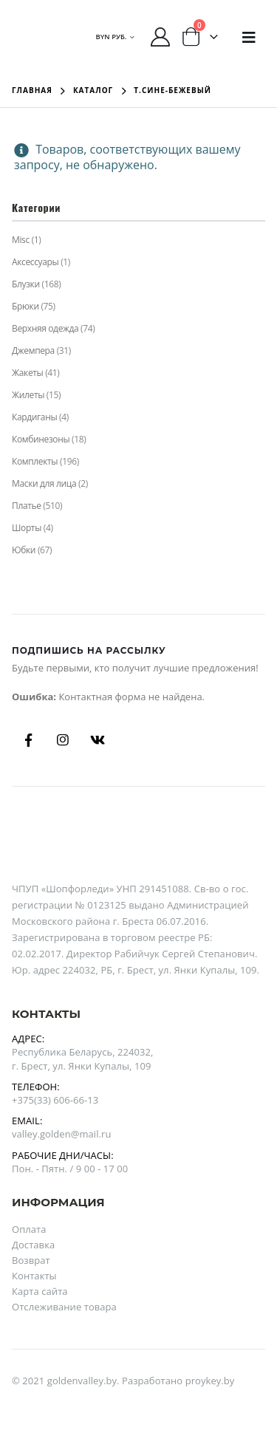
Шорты (26, 527)
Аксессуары (35, 262)
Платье (26, 505)
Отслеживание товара (64, 1306)
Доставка (33, 1244)
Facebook (28, 740)
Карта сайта (40, 1291)
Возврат (31, 1260)
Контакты (34, 1275)
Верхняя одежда (45, 328)
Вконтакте (97, 740)
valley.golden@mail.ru (61, 1133)
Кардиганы (34, 417)
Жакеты (27, 372)
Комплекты (35, 461)
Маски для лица (44, 483)
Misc (21, 239)
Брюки (25, 306)
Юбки (23, 550)
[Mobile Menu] (249, 36)
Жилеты (28, 395)
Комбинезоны (40, 439)
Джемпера (33, 350)
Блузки (26, 284)
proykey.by (210, 1380)
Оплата (29, 1229)
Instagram (63, 740)
